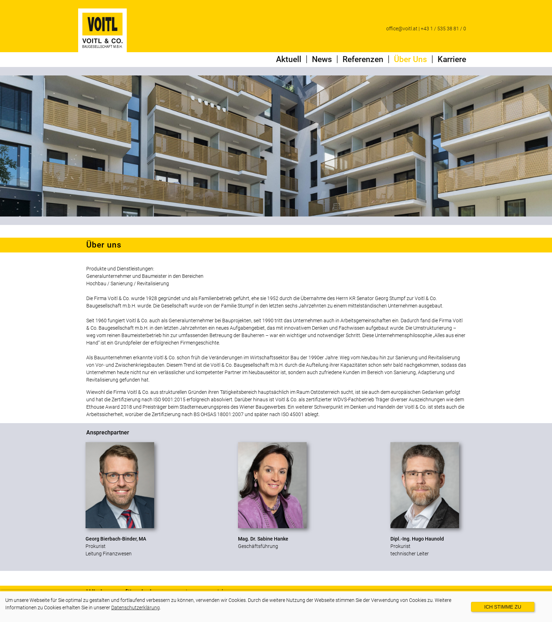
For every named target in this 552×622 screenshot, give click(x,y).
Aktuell (288, 59)
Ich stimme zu (502, 607)
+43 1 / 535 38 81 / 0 (443, 28)
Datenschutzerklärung (135, 607)
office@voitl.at (402, 28)
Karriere (452, 59)
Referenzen (363, 59)
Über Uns (410, 59)
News (322, 59)
